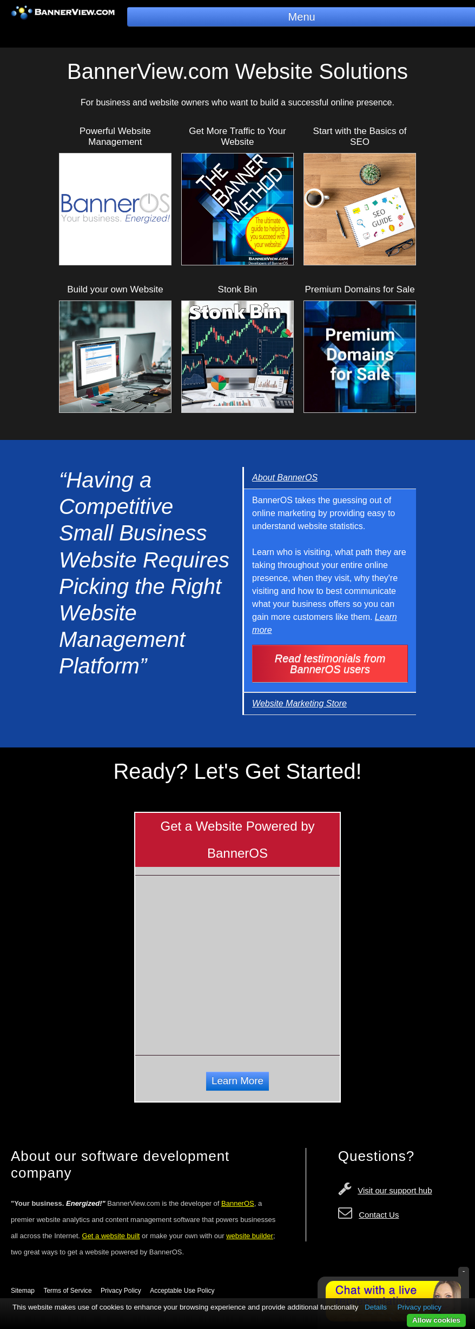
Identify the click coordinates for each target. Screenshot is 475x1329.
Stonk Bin (238, 289)
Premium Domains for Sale (359, 289)
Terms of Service (67, 1290)
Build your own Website (115, 289)
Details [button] (376, 1307)
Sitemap (23, 1290)
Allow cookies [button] (436, 1320)
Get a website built (111, 1236)
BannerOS (237, 1203)
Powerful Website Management (115, 136)
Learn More (237, 1080)
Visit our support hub (395, 1190)
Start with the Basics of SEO (360, 136)
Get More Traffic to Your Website (237, 136)
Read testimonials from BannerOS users (330, 663)
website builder (249, 1236)
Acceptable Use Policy (182, 1290)
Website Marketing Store (299, 703)
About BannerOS (285, 477)
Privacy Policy (121, 1290)
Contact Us (379, 1214)
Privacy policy (419, 1307)
